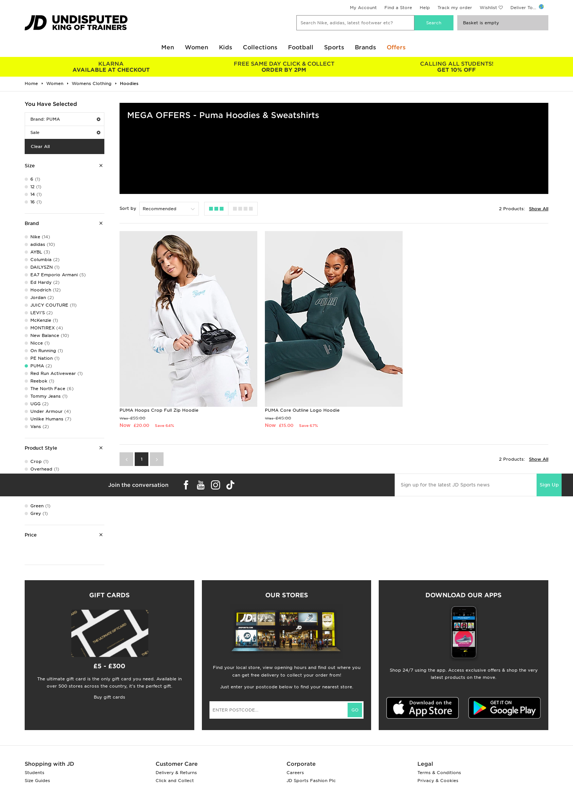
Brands (365, 47)
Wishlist (488, 7)
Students (34, 772)
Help (425, 7)
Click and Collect (175, 780)
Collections (260, 47)
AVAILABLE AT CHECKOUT (111, 67)
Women (196, 47)
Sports (334, 47)
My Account (363, 7)
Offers (396, 47)
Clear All (40, 146)
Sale (65, 132)
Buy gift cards (109, 697)
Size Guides (37, 780)
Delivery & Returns (176, 772)
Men (167, 47)
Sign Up (549, 485)
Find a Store (398, 7)
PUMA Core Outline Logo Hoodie (302, 410)
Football (300, 47)
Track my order (455, 7)
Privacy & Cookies (437, 780)
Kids (225, 47)
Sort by (128, 208)
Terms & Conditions (439, 772)
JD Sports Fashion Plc (311, 780)
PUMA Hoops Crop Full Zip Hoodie (159, 410)
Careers (295, 772)
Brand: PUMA (65, 119)
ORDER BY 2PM (283, 67)
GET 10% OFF (456, 67)
